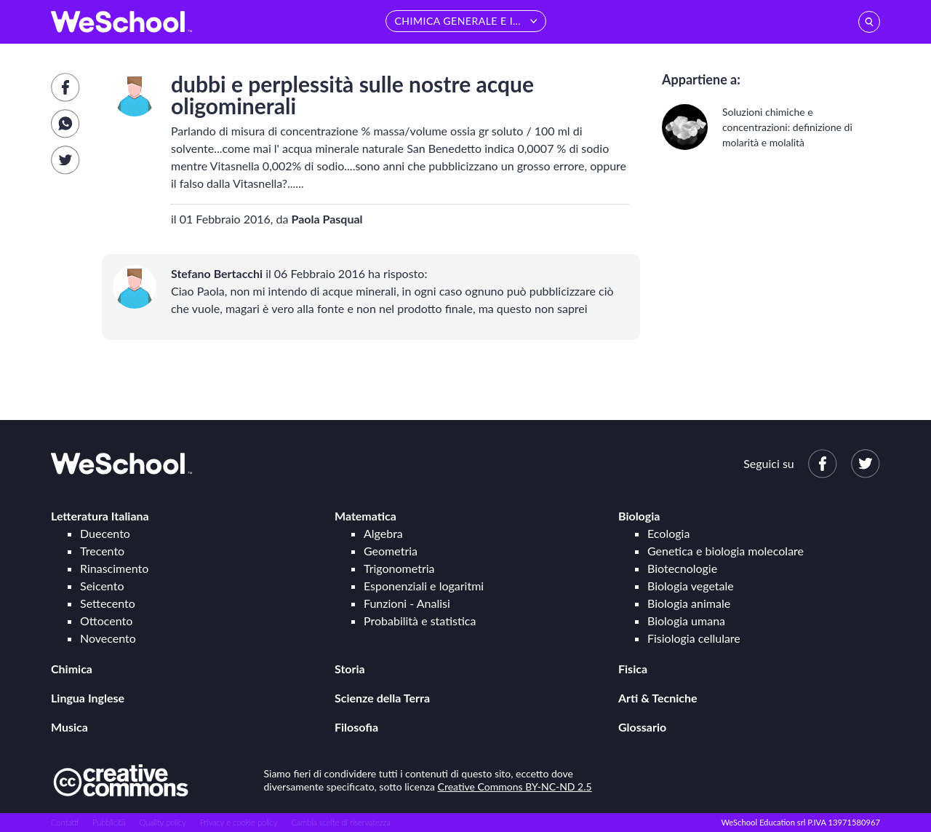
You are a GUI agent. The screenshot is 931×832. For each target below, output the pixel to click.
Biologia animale (688, 603)
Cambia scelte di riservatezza (340, 822)
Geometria (390, 551)
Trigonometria (399, 568)
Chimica (71, 668)
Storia (350, 668)
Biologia (639, 516)
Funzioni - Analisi (407, 603)
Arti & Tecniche (658, 698)
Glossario (642, 727)
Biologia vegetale (690, 586)
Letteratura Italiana (100, 516)
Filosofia (356, 727)
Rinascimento (114, 568)
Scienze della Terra (382, 698)
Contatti (65, 822)
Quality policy (162, 822)
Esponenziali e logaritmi (424, 586)
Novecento (108, 638)
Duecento (105, 533)
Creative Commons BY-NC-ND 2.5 (515, 786)
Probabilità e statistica (420, 620)
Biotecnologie (682, 568)
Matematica (365, 516)
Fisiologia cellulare (693, 638)
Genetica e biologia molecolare (725, 551)
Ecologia (668, 533)
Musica (69, 727)
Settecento (107, 603)
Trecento (102, 551)
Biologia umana (686, 620)
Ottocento (106, 620)
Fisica (632, 668)
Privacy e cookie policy (239, 822)
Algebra (383, 533)
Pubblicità (109, 822)
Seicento (102, 586)
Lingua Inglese (87, 698)
